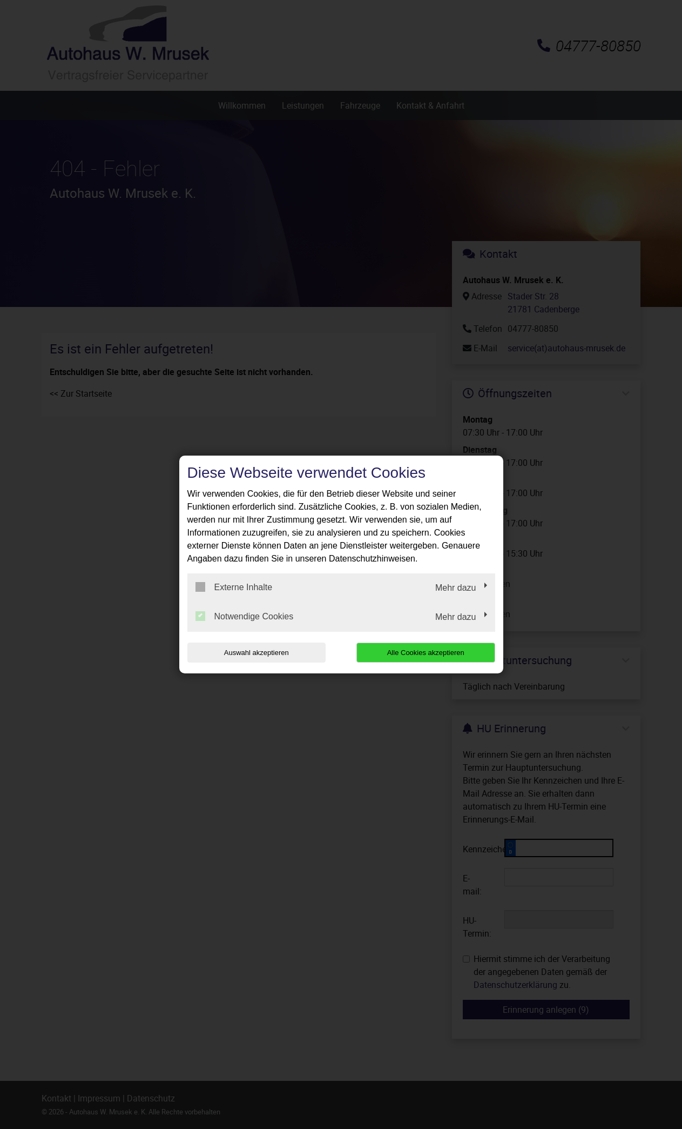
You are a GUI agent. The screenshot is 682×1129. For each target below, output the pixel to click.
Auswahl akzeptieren (256, 653)
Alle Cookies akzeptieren (425, 653)
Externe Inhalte (234, 587)
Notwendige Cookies (244, 616)
